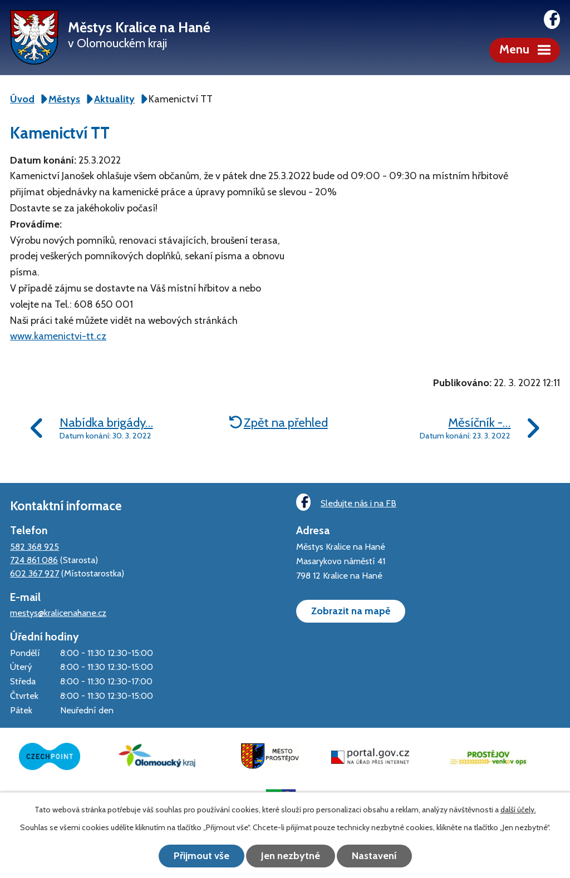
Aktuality (114, 99)
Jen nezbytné (290, 856)
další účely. (518, 810)
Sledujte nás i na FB (346, 502)
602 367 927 (34, 573)
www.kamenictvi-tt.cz (58, 336)
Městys (64, 99)
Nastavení (374, 856)
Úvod (22, 99)
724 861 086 (34, 559)
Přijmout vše (201, 856)
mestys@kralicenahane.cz (58, 612)
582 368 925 (34, 546)
